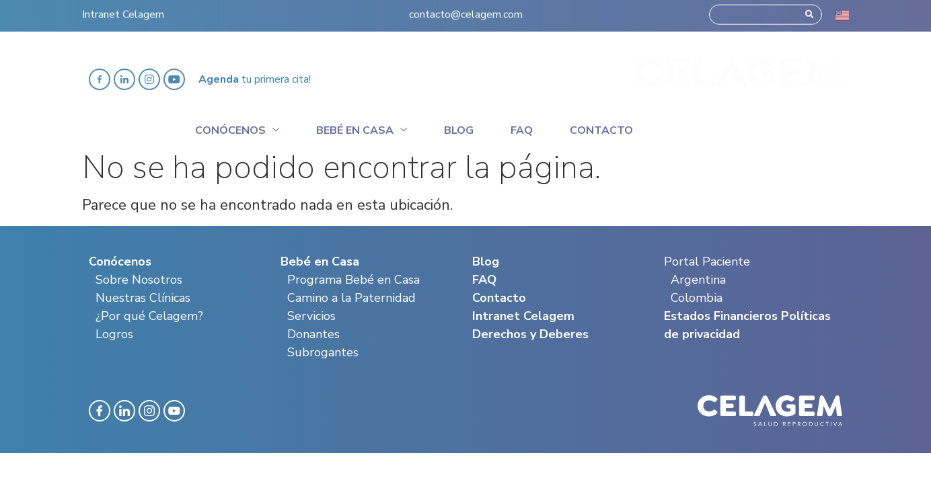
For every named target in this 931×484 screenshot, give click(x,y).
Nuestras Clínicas (143, 298)
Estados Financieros (721, 316)
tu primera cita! (254, 79)
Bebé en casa (361, 128)
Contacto (601, 130)
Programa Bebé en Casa (353, 280)
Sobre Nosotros (139, 280)
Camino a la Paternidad (351, 298)
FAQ (484, 280)
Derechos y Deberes (530, 334)
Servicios (311, 316)
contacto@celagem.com (466, 11)
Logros (114, 334)
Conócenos (237, 128)
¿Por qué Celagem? (149, 316)
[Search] (809, 11)
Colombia (696, 298)
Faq (522, 130)
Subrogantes (323, 352)
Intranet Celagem (123, 11)
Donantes (313, 334)
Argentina (698, 280)
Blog (459, 130)
